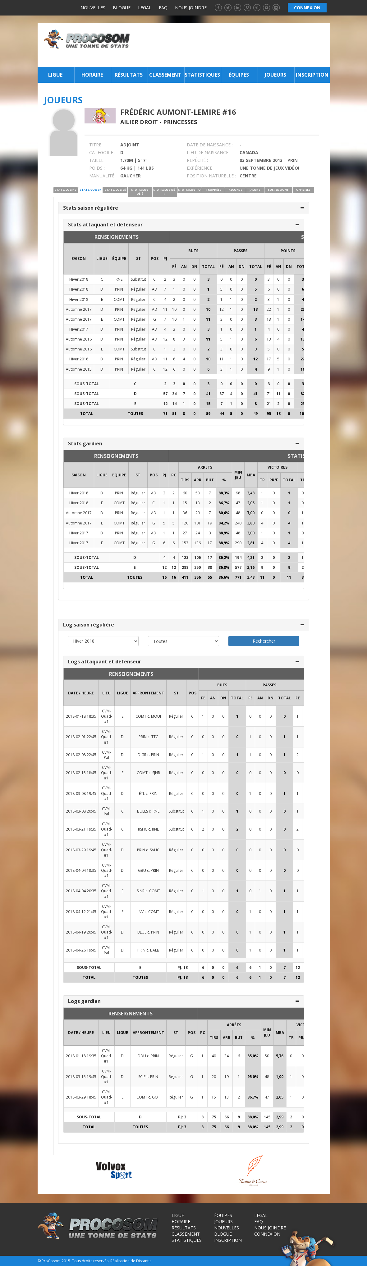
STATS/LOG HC (65, 190)
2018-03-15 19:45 (81, 1076)
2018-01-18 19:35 (81, 1056)
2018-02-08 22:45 (81, 754)
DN (194, 266)
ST (138, 258)
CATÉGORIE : (102, 152)
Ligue (55, 74)
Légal (144, 8)
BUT (210, 480)
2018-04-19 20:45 (81, 932)
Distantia (144, 1261)
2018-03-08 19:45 (81, 793)
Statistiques (202, 74)
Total (208, 266)
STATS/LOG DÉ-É (140, 192)
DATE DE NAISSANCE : (210, 145)
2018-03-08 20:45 (81, 811)
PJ (165, 258)
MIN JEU (238, 475)
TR (262, 480)
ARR (197, 480)
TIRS (185, 480)
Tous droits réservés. (90, 1261)
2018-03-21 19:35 (81, 829)
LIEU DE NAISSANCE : (209, 152)
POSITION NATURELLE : (211, 176)
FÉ (174, 266)
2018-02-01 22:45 (81, 736)
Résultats (129, 74)
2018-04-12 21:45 (81, 911)
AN (184, 266)
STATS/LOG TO (189, 190)
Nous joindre (191, 8)
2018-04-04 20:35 (81, 891)
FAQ (163, 8)
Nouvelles (92, 8)
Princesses (180, 122)
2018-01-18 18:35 (81, 716)
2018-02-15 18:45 (81, 772)
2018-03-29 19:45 (81, 850)
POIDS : (97, 168)
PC (173, 475)
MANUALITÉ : (103, 176)
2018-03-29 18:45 (81, 1097)
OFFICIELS (303, 190)
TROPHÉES (213, 190)
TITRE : (96, 145)
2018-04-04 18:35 (81, 870)
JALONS (255, 190)
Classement (165, 74)
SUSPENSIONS (278, 190)
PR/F (273, 480)
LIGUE (102, 258)
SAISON (78, 258)
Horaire (92, 74)
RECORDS (235, 190)
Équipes (239, 74)
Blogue (122, 8)
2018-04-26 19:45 (81, 950)
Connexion (267, 1234)
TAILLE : (97, 160)
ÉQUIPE (119, 258)
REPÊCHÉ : (197, 160)
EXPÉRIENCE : (200, 168)
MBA (251, 475)
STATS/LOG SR (90, 190)
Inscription (312, 74)
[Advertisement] (231, 44)
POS (154, 258)
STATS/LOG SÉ (115, 190)
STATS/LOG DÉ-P (164, 192)
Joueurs (275, 74)
